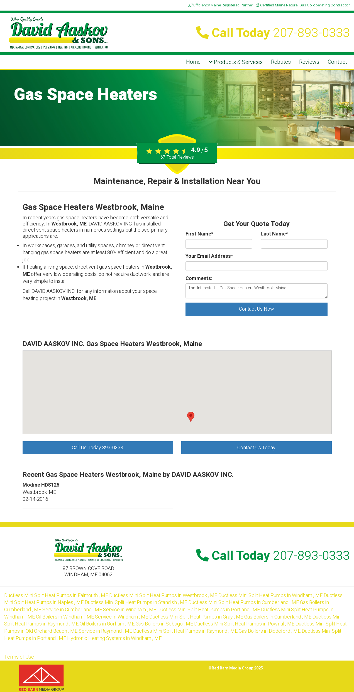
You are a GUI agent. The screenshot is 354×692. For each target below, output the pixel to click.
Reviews (309, 62)
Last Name (274, 234)
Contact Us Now (256, 309)
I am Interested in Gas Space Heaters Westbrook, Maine (256, 290)
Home (193, 62)
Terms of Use (19, 657)
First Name (199, 234)
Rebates (281, 62)
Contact (337, 62)
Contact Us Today (256, 447)
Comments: (199, 278)
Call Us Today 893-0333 (97, 447)
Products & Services (236, 62)
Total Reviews (177, 157)
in (56, 595)
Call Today (273, 33)
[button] (190, 417)
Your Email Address (209, 256)
